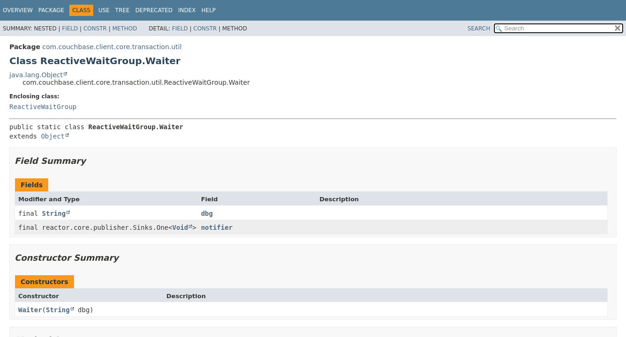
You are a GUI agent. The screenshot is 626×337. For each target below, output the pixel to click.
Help (208, 10)
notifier (216, 227)
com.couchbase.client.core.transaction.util (111, 47)
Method (124, 28)
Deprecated (154, 10)
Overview (18, 10)
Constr (95, 28)
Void (180, 227)
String (54, 213)
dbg (207, 213)
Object (53, 136)
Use (104, 10)
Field (70, 28)
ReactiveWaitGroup (42, 106)
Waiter (30, 310)
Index (187, 10)
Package (51, 10)
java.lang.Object (36, 75)
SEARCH (479, 28)
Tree (122, 10)
